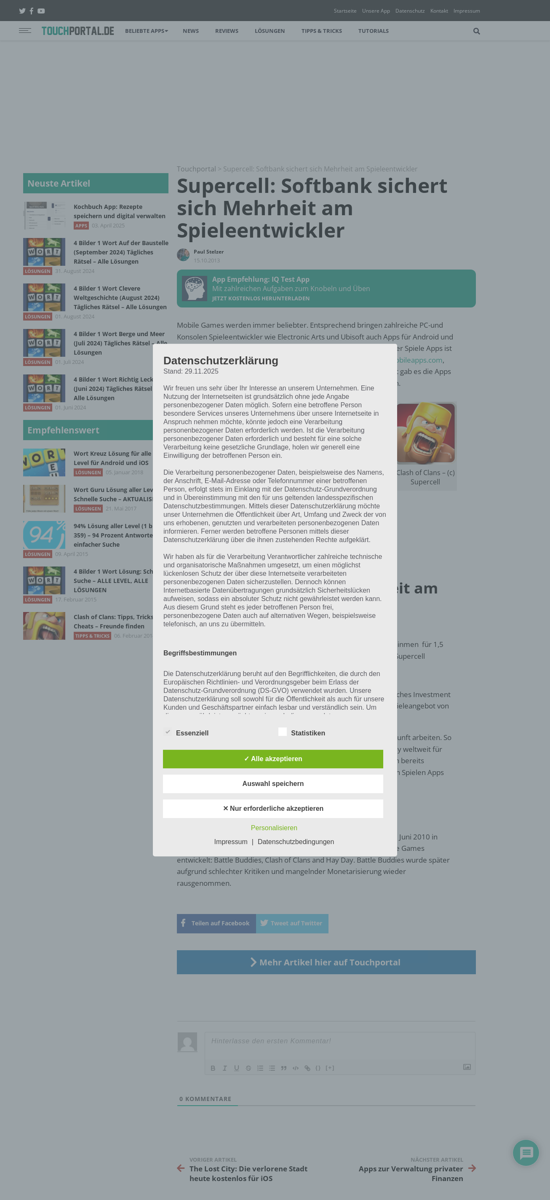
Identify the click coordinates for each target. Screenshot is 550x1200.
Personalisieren (274, 827)
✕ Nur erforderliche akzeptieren (273, 808)
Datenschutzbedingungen (296, 841)
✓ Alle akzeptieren (273, 758)
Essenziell (185, 732)
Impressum (231, 841)
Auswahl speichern (273, 783)
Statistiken (301, 732)
